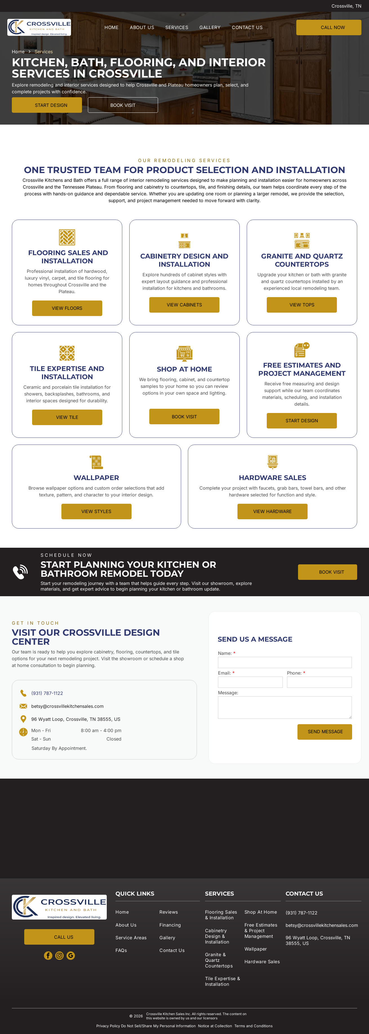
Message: (228, 692)
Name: (225, 653)
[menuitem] (111, 27)
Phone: (294, 673)
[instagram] (59, 956)
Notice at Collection (215, 1026)
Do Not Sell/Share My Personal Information (158, 1026)
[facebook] (48, 956)
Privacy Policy (108, 1026)
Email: (224, 673)
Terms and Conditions (253, 1026)
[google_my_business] (70, 956)
